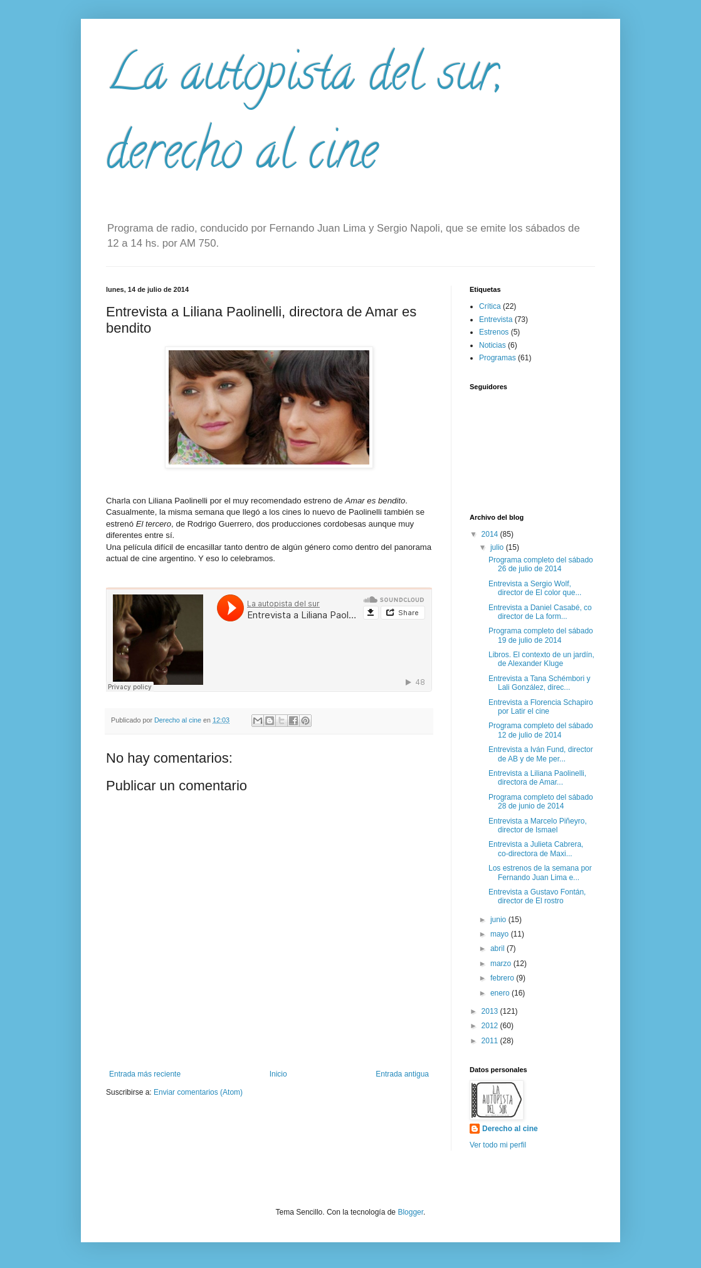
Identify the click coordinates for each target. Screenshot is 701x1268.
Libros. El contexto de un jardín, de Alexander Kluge (541, 659)
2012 (491, 1025)
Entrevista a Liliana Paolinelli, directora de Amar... (537, 778)
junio (499, 919)
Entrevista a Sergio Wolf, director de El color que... (534, 588)
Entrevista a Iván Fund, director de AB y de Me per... (540, 754)
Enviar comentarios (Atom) (198, 1092)
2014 (491, 534)
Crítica (490, 306)
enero (501, 993)
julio (498, 547)
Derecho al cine (510, 1128)
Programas (497, 357)
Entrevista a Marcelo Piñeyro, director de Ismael (537, 825)
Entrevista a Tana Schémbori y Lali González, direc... (539, 683)
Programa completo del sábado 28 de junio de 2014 (540, 801)
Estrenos (494, 332)
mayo (500, 934)
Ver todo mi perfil (498, 1145)
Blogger (410, 1212)
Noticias (492, 345)
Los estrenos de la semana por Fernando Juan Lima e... (540, 872)
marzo (502, 963)
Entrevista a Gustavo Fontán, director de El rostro (537, 896)
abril (498, 948)
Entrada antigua (402, 1074)
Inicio (278, 1074)
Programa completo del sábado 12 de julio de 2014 (540, 730)
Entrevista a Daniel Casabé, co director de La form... (540, 612)
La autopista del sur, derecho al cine (304, 117)
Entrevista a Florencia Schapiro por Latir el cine (540, 707)
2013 (491, 1011)
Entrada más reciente (145, 1074)
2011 (491, 1040)
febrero (503, 978)
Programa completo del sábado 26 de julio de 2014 (540, 564)
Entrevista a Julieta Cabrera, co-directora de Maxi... (535, 848)
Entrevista (495, 319)
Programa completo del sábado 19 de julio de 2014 (540, 635)
